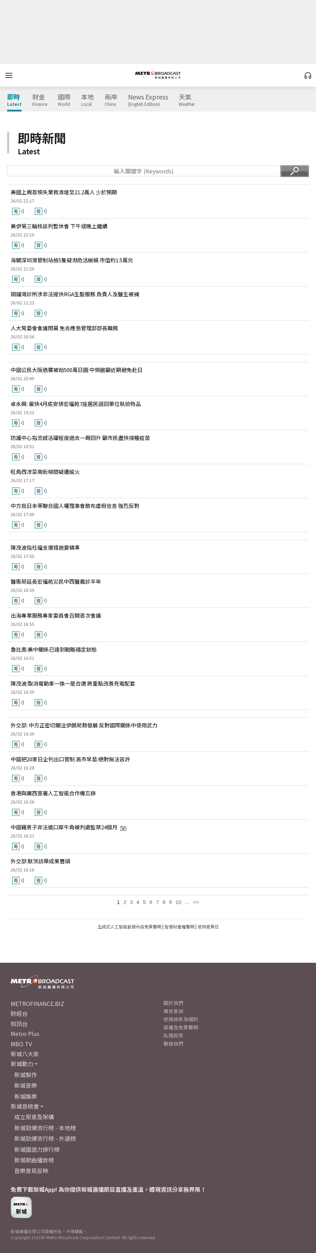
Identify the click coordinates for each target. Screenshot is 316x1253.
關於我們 (173, 1002)
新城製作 (25, 1074)
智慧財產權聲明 (179, 926)
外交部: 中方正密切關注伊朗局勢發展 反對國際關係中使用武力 (84, 725)
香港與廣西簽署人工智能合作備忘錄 (53, 793)
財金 (39, 100)
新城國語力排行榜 (37, 1149)
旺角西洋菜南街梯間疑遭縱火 (45, 471)
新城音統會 (25, 1106)
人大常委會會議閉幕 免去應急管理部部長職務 (64, 328)
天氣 (187, 100)
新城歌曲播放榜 (34, 1160)
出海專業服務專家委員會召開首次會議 (56, 615)
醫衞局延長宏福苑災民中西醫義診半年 (56, 581)
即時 (14, 100)
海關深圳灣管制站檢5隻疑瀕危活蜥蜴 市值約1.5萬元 (72, 260)
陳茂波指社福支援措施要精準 (45, 547)
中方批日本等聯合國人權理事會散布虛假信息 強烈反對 (75, 505)
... (187, 902)
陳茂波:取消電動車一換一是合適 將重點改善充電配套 (73, 683)
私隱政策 (173, 1035)
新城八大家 (25, 1053)
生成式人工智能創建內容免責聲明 (129, 926)
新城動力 (22, 1063)
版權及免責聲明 (180, 1027)
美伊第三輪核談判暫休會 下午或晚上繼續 (59, 226)
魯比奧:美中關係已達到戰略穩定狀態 (54, 649)
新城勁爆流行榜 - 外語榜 (45, 1138)
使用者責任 (208, 926)
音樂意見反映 (31, 1170)
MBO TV (21, 1044)
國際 (64, 100)
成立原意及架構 (34, 1116)
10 (179, 902)
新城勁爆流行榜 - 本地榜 (45, 1127)
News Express (148, 100)
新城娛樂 (25, 1096)
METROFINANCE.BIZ (37, 1003)
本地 (87, 100)
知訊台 (19, 1023)
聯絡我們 (173, 1043)
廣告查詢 (173, 1010)
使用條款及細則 (180, 1019)
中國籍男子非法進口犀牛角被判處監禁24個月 (69, 827)
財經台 (19, 1013)
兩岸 (111, 100)
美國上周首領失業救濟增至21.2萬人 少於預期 (64, 192)
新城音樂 (25, 1085)
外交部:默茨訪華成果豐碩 (40, 861)
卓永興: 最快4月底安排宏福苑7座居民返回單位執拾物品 (76, 403)
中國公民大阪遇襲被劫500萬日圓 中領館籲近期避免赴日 (77, 369)
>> (196, 902)
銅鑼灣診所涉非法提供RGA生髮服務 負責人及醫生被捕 (75, 294)
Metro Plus (25, 1033)
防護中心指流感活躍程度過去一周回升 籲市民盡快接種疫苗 (80, 437)
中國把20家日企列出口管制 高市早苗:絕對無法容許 (70, 759)
